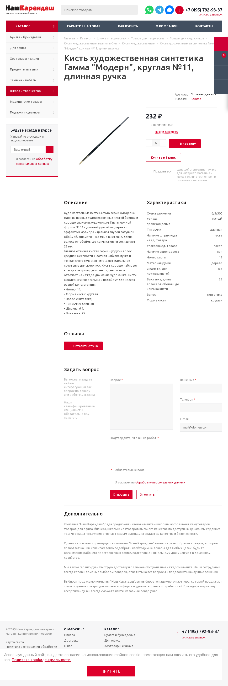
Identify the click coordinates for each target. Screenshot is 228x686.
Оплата (69, 635)
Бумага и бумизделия (119, 635)
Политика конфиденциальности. (41, 660)
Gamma (196, 99)
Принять (111, 671)
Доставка (71, 640)
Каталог (23, 26)
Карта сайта (15, 642)
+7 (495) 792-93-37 (204, 10)
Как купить (128, 26)
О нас (68, 646)
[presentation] (146, 451)
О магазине (74, 629)
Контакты (204, 26)
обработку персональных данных (160, 482)
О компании (167, 26)
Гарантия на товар (83, 26)
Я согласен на (34, 161)
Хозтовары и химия (118, 646)
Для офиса (112, 640)
